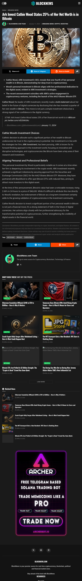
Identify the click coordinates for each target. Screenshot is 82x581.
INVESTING (64, 24)
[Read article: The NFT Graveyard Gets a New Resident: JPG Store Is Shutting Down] (61, 325)
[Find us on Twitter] (33, 550)
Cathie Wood (8, 102)
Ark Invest (10, 237)
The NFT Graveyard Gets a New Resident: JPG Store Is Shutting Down (61, 337)
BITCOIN (47, 298)
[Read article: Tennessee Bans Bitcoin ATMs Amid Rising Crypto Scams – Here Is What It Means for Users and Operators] (61, 291)
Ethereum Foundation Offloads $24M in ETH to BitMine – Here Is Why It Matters (18, 304)
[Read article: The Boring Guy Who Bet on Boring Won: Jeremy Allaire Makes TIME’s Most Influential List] (61, 356)
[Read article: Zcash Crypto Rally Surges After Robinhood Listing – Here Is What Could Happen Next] (20, 325)
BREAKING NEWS (13, 10)
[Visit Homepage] (42, 3)
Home (4, 10)
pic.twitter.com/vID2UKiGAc (17, 120)
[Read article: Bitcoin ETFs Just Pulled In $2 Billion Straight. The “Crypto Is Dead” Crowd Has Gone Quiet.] (20, 356)
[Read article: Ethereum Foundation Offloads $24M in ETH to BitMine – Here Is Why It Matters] (20, 291)
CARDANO (48, 332)
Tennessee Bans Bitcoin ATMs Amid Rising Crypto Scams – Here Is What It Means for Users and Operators (60, 305)
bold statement (63, 102)
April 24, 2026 (7, 308)
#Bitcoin (71, 117)
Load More (41, 382)
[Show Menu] (79, 3)
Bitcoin (21, 109)
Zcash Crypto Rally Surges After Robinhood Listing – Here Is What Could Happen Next (20, 337)
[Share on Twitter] (14, 71)
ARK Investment (30, 144)
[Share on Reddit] (62, 71)
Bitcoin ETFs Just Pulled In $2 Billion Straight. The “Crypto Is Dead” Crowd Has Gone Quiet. (19, 369)
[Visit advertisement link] (41, 493)
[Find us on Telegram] (41, 550)
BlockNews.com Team (17, 24)
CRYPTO (57, 24)
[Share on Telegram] (38, 71)
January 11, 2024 (34, 24)
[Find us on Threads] (49, 550)
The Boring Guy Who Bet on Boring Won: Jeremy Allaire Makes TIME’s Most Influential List (59, 369)
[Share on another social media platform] (77, 71)
